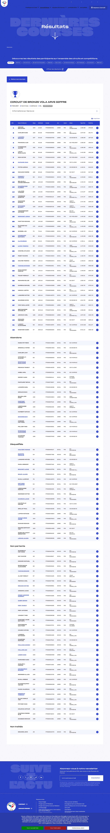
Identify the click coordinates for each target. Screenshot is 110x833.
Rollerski (50, 70)
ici (69, 794)
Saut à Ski (58, 70)
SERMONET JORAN (24, 224)
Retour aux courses (17, 87)
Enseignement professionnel (74, 811)
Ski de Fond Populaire (39, 70)
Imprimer (95, 126)
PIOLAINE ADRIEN (24, 653)
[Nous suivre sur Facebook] (15, 785)
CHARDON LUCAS (23, 506)
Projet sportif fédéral (46, 811)
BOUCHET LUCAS (23, 477)
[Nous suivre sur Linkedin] (106, 2)
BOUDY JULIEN (23, 482)
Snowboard (90, 70)
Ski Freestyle (80, 70)
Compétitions (44, 7)
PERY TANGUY (22, 613)
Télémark (99, 70)
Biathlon (18, 70)
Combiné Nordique (69, 70)
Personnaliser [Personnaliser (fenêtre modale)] (78, 828)
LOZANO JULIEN (23, 546)
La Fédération (72, 7)
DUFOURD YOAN (23, 170)
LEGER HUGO (22, 662)
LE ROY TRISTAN (23, 254)
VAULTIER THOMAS (24, 457)
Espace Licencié (98, 8)
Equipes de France (58, 7)
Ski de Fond (26, 70)
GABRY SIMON (22, 608)
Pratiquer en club (31, 7)
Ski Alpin (10, 70)
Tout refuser (55, 828)
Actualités (83, 7)
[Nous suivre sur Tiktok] (104, 2)
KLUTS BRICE (22, 249)
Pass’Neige (42, 810)
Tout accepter (32, 828)
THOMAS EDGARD (23, 579)
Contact (22, 812)
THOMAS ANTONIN (24, 273)
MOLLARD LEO (22, 657)
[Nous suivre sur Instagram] (102, 2)
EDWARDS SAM (23, 424)
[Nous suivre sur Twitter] (23, 785)
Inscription (95, 786)
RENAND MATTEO (23, 593)
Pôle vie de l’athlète (71, 810)
